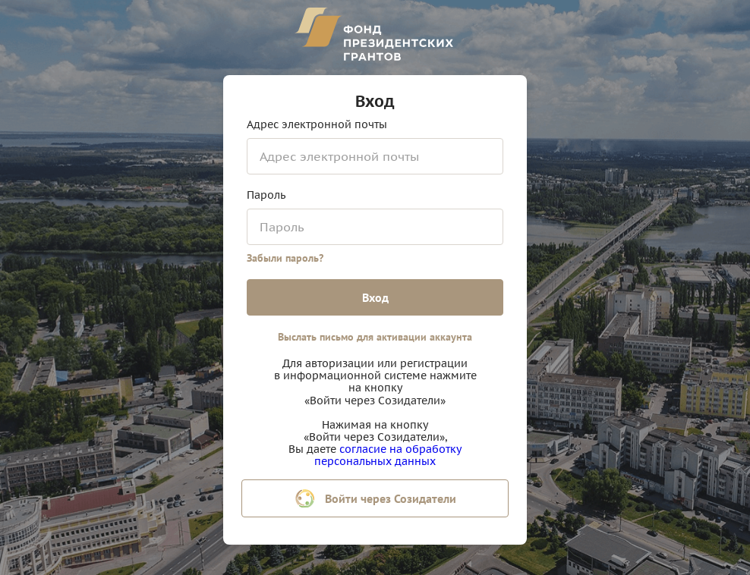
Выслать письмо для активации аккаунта (375, 337)
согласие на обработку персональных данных (388, 455)
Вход (375, 297)
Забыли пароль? (285, 258)
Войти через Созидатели (375, 498)
